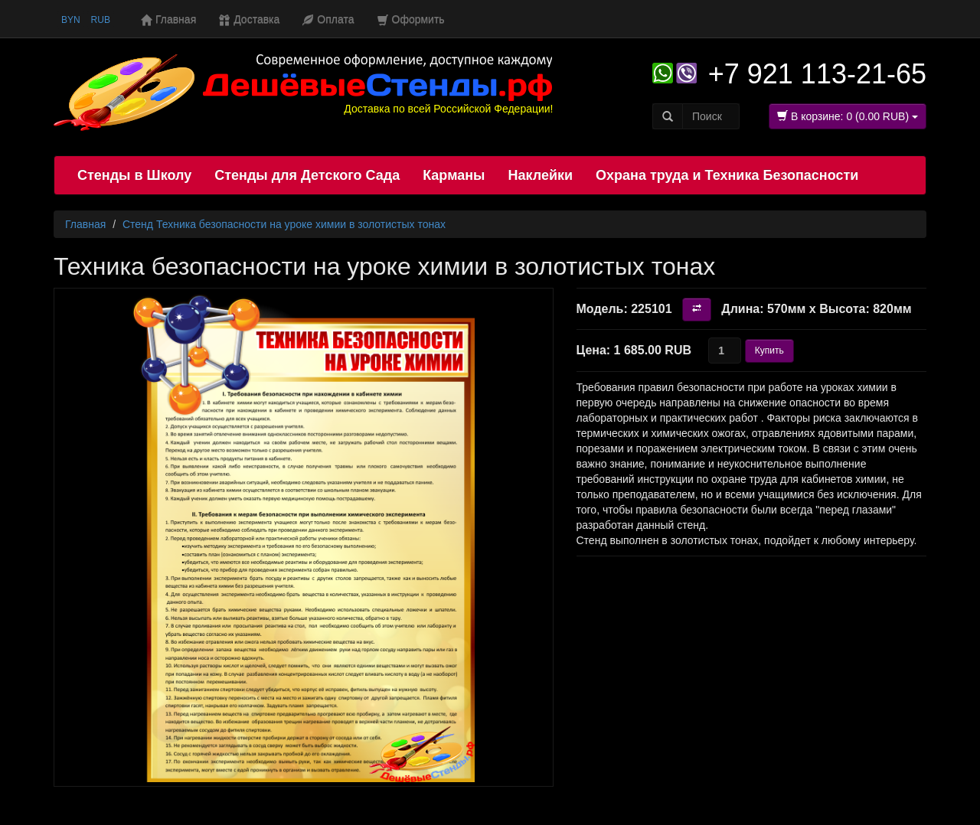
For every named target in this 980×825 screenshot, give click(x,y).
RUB (100, 20)
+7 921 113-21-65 (817, 74)
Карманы (454, 175)
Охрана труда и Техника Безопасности (727, 175)
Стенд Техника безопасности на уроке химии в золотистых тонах (284, 224)
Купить (769, 350)
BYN (70, 20)
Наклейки (540, 175)
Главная (85, 224)
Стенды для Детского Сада (307, 175)
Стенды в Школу (134, 175)
